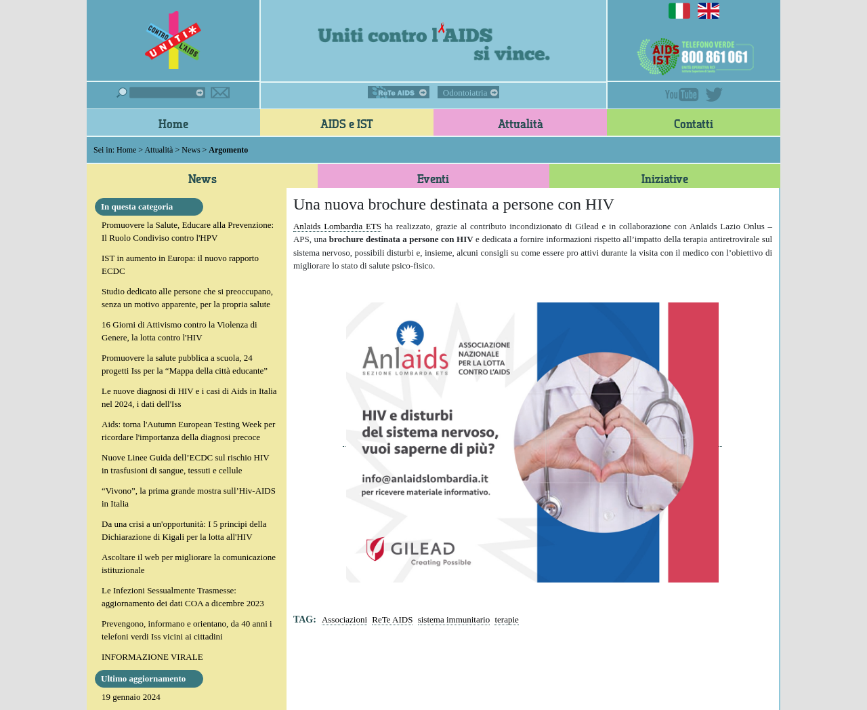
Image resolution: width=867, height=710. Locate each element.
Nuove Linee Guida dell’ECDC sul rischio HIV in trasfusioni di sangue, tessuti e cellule (185, 464)
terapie (506, 619)
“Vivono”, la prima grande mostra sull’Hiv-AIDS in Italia (189, 497)
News (191, 150)
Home (173, 123)
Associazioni (344, 619)
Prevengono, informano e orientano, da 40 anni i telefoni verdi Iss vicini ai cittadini (187, 630)
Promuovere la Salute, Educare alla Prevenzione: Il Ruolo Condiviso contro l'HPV (188, 231)
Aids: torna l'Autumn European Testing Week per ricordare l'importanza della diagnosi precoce (188, 431)
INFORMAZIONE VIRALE (152, 657)
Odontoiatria (465, 92)
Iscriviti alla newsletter (220, 92)
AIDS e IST (346, 123)
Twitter (713, 94)
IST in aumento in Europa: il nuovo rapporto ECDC (180, 265)
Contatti (693, 123)
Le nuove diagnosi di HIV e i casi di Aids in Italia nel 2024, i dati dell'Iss (189, 398)
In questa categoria (137, 206)
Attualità (520, 123)
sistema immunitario (454, 619)
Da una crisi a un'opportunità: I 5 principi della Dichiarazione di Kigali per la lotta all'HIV (184, 531)
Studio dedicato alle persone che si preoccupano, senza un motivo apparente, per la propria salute (187, 298)
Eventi (433, 178)
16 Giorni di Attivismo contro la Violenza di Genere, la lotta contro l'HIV (179, 331)
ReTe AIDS (398, 92)
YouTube (682, 94)
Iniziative (664, 178)
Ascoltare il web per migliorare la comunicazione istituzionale (189, 564)
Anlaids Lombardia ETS (337, 226)
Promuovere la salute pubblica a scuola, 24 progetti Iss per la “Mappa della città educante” (185, 364)
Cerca (161, 92)
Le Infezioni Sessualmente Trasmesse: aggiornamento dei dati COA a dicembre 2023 (183, 597)
